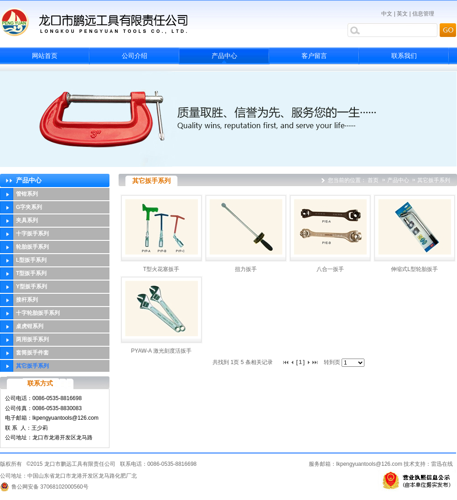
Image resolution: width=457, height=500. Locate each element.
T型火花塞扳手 (161, 269)
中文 (386, 13)
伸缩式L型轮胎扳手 (414, 269)
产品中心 (398, 180)
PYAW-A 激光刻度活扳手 (161, 351)
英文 (402, 13)
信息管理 (423, 13)
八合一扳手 (330, 269)
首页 (373, 180)
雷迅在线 (442, 464)
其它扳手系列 (433, 180)
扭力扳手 (246, 269)
